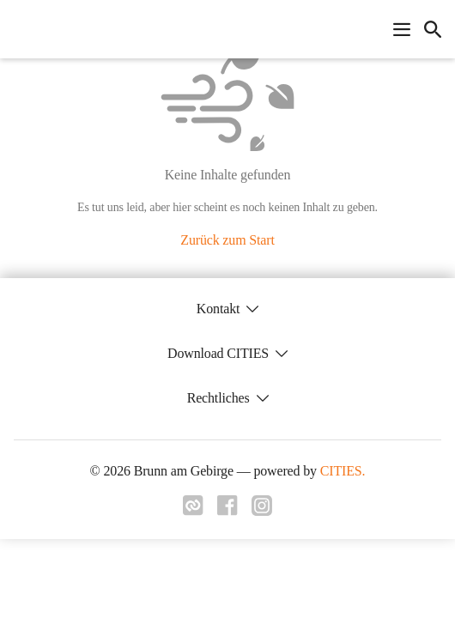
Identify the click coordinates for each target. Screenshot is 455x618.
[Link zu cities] (193, 510)
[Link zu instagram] (262, 510)
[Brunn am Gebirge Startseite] (19, 29)
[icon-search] (432, 29)
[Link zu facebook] (227, 510)
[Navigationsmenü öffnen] (401, 29)
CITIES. (343, 471)
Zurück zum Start (227, 240)
